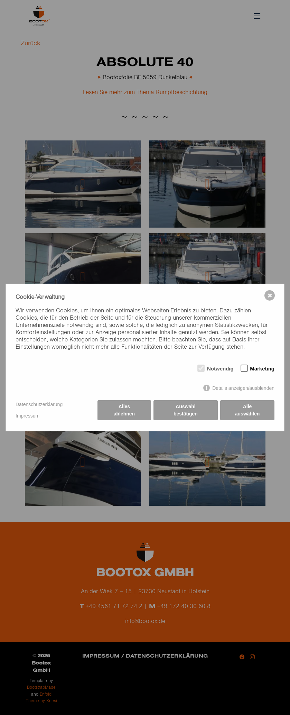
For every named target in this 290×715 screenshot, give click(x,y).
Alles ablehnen (124, 410)
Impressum (27, 416)
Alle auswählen (247, 410)
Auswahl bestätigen (186, 410)
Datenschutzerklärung (39, 404)
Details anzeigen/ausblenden (243, 388)
